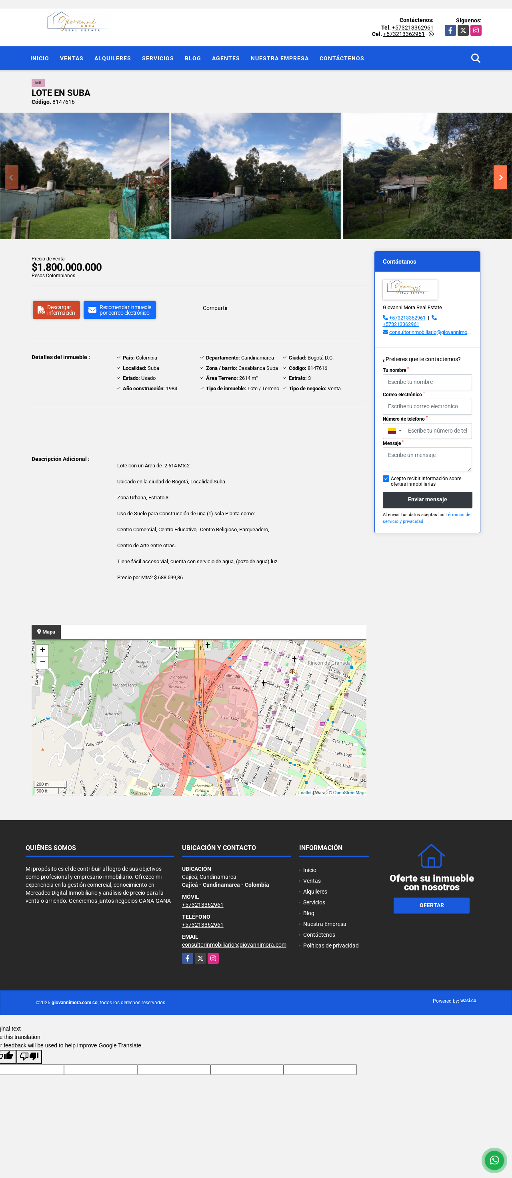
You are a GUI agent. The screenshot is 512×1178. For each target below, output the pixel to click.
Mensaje (393, 443)
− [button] (42, 663)
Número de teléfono (405, 418)
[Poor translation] (29, 1057)
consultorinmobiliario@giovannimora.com (436, 332)
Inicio (39, 58)
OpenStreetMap (348, 792)
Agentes (226, 58)
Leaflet (305, 792)
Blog (193, 58)
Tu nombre (396, 370)
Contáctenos (342, 58)
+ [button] (42, 651)
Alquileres (112, 58)
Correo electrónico (404, 394)
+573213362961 (413, 27)
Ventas (72, 58)
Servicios (158, 58)
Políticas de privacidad (331, 945)
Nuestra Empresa (280, 58)
